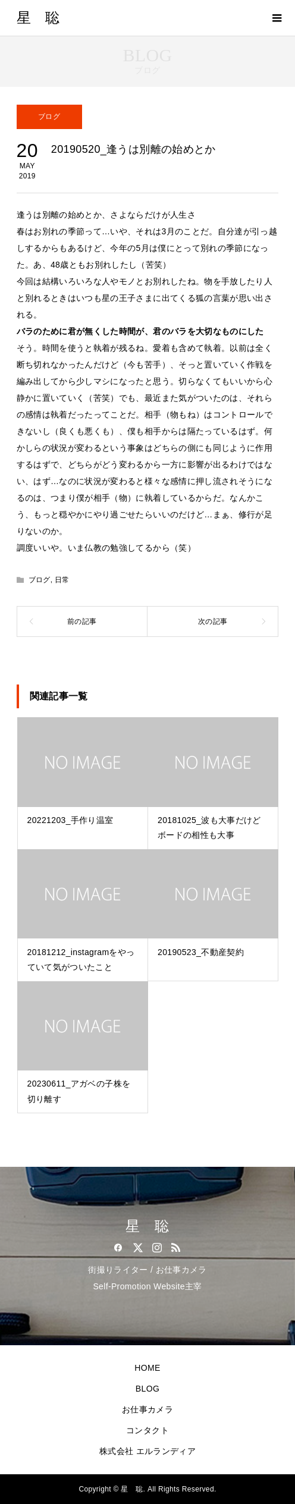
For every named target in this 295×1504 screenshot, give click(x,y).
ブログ (49, 116)
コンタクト (147, 1430)
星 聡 (38, 18)
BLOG (147, 1388)
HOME (147, 1368)
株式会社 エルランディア (147, 1451)
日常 (62, 580)
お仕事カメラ (147, 1409)
